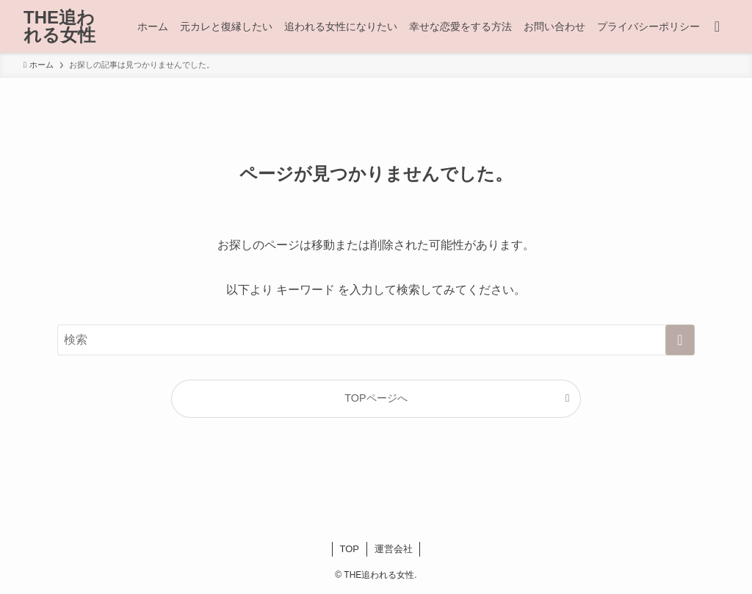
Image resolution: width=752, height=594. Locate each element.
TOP (350, 548)
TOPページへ (375, 398)
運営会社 (394, 548)
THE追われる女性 (59, 26)
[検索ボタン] (717, 26)
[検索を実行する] (680, 340)
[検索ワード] (376, 340)
